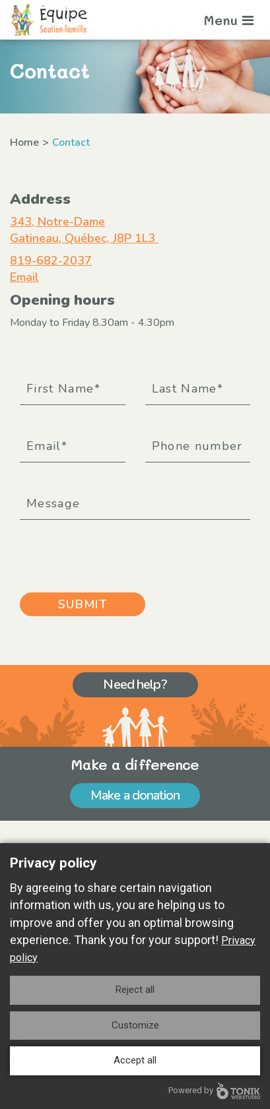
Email (24, 277)
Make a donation (135, 795)
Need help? (134, 684)
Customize (135, 1025)
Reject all (135, 990)
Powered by (214, 1091)
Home (24, 142)
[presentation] (120, 551)
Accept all (135, 1060)
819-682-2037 (51, 261)
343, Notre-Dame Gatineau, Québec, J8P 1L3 (84, 230)
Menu (228, 19)
